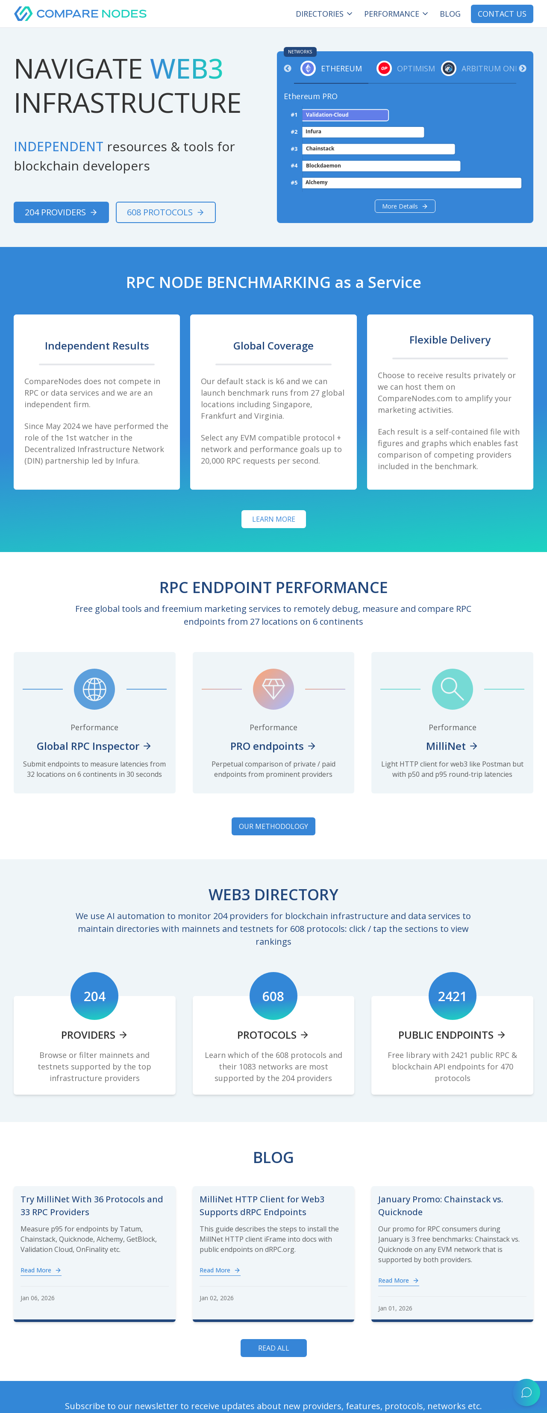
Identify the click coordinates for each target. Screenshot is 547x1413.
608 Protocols (166, 212)
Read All (273, 1348)
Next (522, 69)
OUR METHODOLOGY (273, 826)
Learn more (273, 519)
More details (405, 206)
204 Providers (61, 212)
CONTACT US (502, 14)
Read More (41, 1270)
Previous (287, 69)
